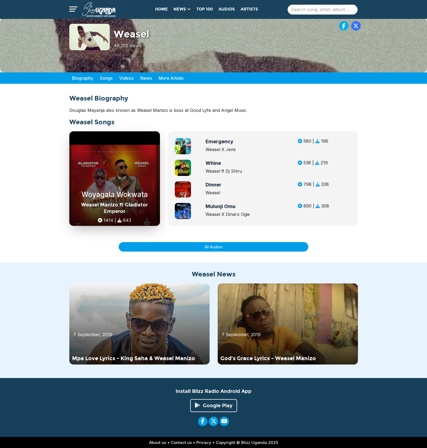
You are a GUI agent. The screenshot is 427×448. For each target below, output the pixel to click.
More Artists (171, 78)
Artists (249, 9)
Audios (226, 9)
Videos (126, 78)
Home (161, 9)
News (146, 78)
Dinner (213, 185)
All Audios (213, 246)
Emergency (219, 141)
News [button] (182, 9)
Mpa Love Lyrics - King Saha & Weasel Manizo (133, 358)
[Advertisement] (408, 138)
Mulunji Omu (220, 206)
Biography (82, 78)
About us (157, 442)
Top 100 (204, 9)
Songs (106, 78)
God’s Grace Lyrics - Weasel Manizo (268, 358)
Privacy (203, 442)
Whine (213, 163)
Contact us (181, 442)
